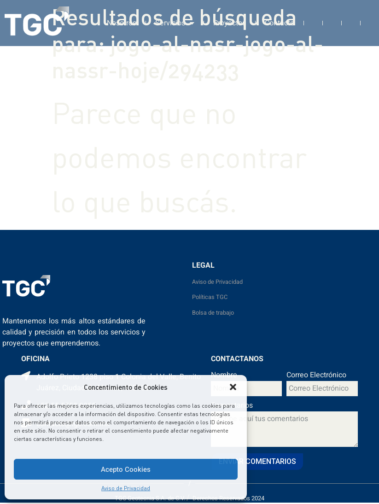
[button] (233, 387)
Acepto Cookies (126, 469)
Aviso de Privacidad (125, 488)
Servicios (174, 20)
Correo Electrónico (316, 376)
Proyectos (229, 20)
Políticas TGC (209, 297)
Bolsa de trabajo (213, 313)
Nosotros (121, 20)
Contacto (279, 20)
